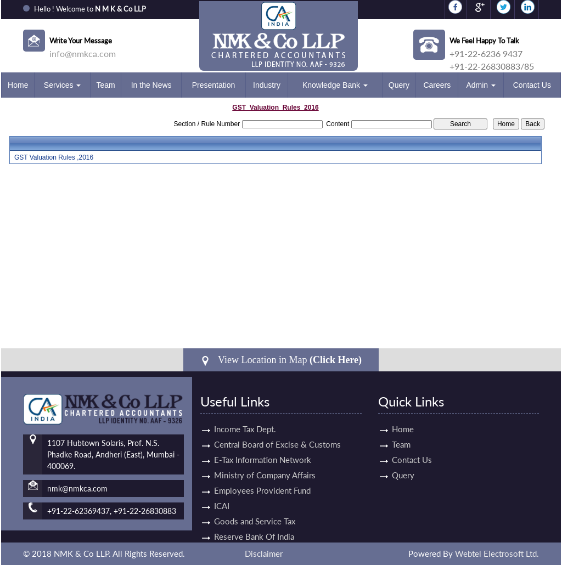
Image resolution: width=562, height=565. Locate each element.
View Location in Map (281, 360)
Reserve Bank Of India (254, 524)
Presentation (213, 85)
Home (18, 85)
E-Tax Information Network (262, 447)
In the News (151, 85)
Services (62, 85)
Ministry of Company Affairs (265, 462)
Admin (481, 85)
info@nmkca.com (82, 53)
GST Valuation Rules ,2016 (53, 157)
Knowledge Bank (335, 85)
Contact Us (532, 85)
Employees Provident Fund (262, 478)
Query (399, 85)
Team (105, 85)
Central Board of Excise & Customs (277, 432)
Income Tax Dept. (245, 416)
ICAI (221, 493)
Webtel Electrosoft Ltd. (497, 553)
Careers (437, 85)
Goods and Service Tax (254, 508)
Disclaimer (264, 553)
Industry (266, 85)
